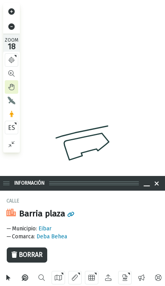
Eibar (45, 228)
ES (11, 127)
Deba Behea (51, 236)
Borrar (27, 255)
